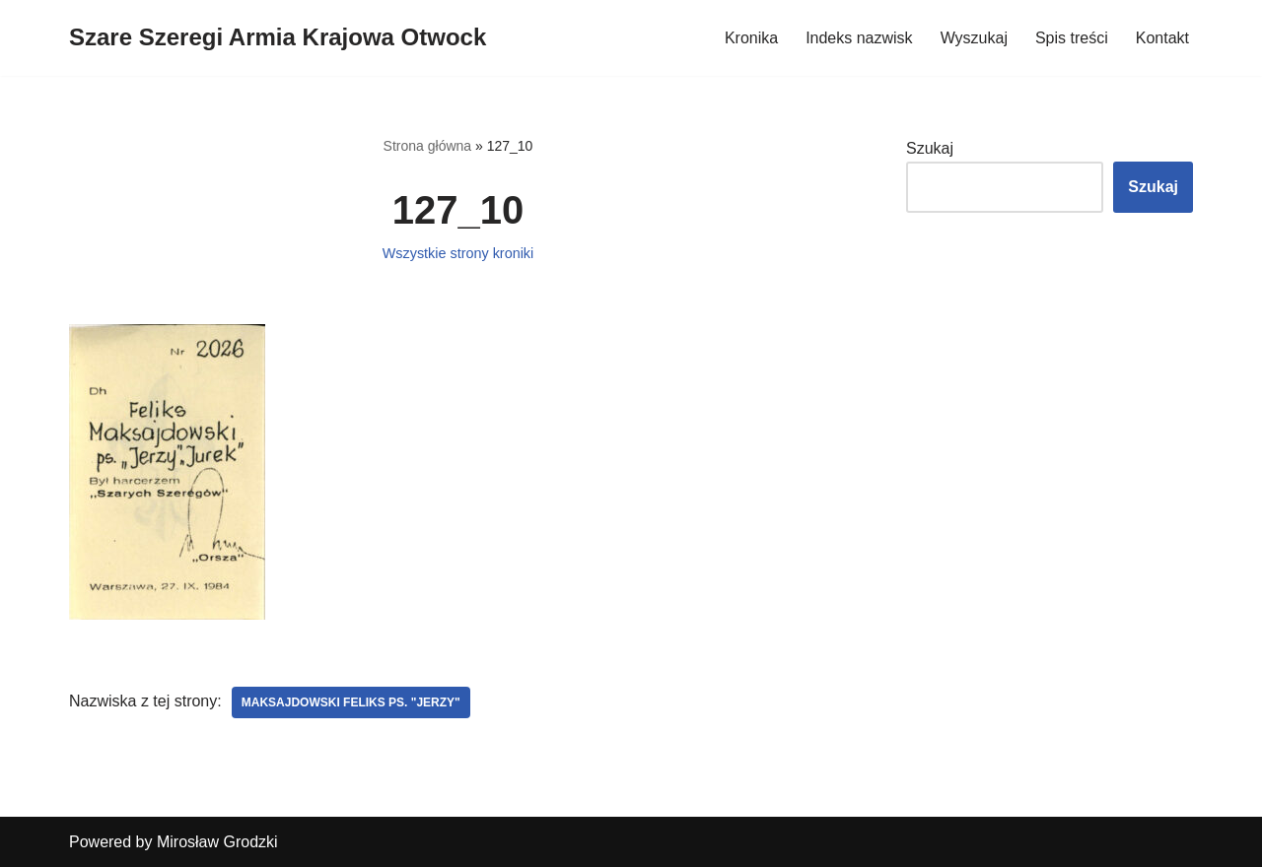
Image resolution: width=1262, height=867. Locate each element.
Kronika (751, 38)
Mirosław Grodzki (217, 842)
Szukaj (929, 148)
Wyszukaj (974, 38)
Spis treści (1071, 38)
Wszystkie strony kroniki (458, 253)
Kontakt (1162, 38)
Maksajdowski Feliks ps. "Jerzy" (351, 702)
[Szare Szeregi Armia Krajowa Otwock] (277, 38)
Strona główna (428, 146)
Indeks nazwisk (859, 38)
